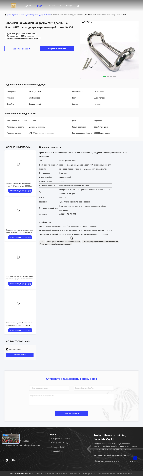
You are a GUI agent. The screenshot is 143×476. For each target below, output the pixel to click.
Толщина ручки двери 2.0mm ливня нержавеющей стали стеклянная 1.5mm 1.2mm (19, 325)
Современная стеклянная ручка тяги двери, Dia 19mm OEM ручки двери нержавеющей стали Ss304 (19, 232)
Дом (8, 15)
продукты (15, 15)
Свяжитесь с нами (21, 49)
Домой (28, 6)
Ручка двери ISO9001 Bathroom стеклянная (63, 241)
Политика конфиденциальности (21, 474)
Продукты (40, 6)
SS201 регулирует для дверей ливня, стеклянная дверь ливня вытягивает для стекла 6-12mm (19, 279)
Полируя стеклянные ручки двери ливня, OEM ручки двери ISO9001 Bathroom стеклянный (18, 186)
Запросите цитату (57, 49)
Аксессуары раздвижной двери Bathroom (36, 15)
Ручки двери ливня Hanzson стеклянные (55, 244)
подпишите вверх (131, 461)
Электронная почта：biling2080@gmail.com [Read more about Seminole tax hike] (23, 445)
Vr (60, 6)
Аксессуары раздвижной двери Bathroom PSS (100, 241)
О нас (52, 6)
